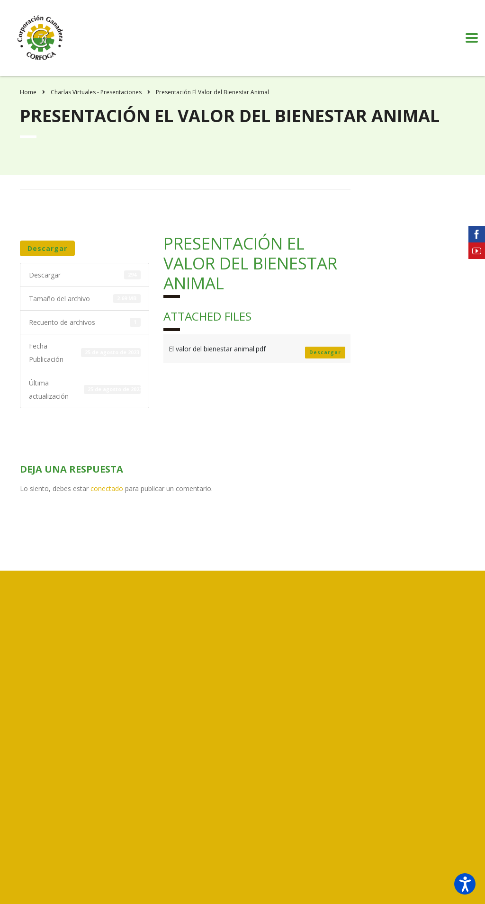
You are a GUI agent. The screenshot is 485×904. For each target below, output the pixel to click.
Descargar (47, 248)
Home (28, 92)
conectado (106, 488)
